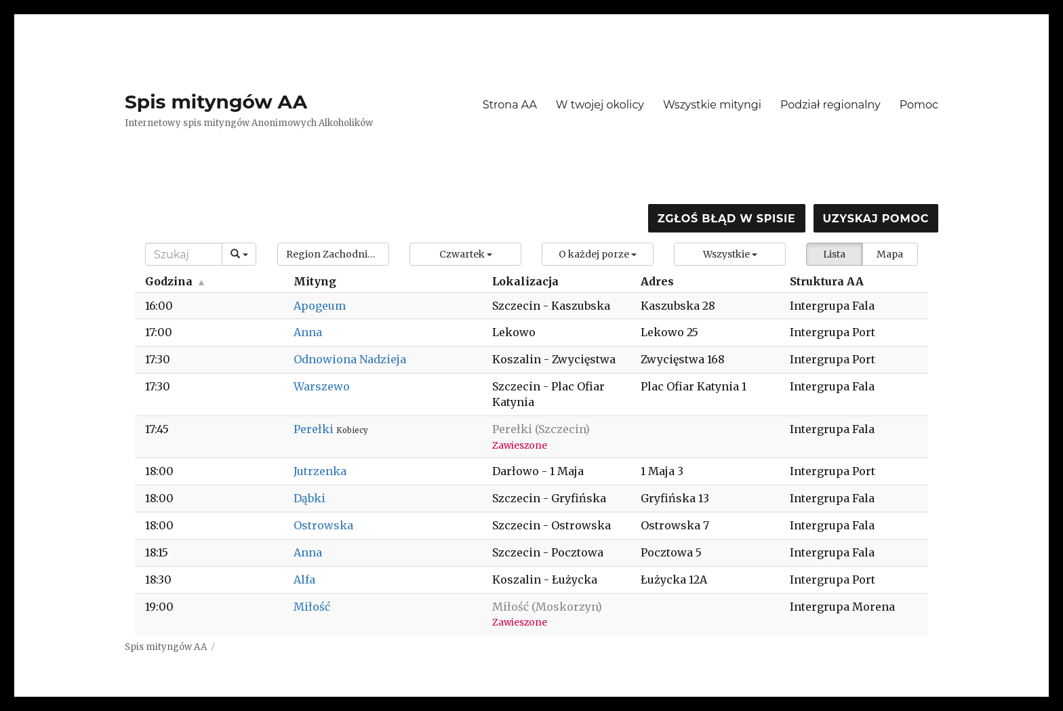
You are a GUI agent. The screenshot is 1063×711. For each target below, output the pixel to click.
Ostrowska (323, 525)
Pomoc (919, 104)
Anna (308, 332)
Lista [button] (834, 254)
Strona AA (510, 104)
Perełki (315, 429)
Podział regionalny (830, 104)
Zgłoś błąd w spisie (727, 218)
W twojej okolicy (600, 104)
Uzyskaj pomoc (876, 218)
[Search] (183, 254)
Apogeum (320, 305)
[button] (333, 254)
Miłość (312, 606)
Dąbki (309, 498)
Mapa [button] (890, 254)
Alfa (304, 579)
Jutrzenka (320, 471)
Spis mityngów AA (216, 101)
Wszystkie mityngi (712, 104)
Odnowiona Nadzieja (350, 359)
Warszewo (322, 386)
